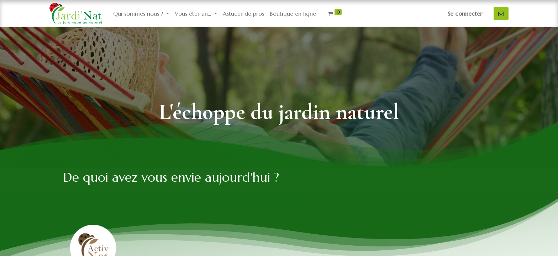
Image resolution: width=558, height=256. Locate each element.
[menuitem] (243, 13)
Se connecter (465, 13)
